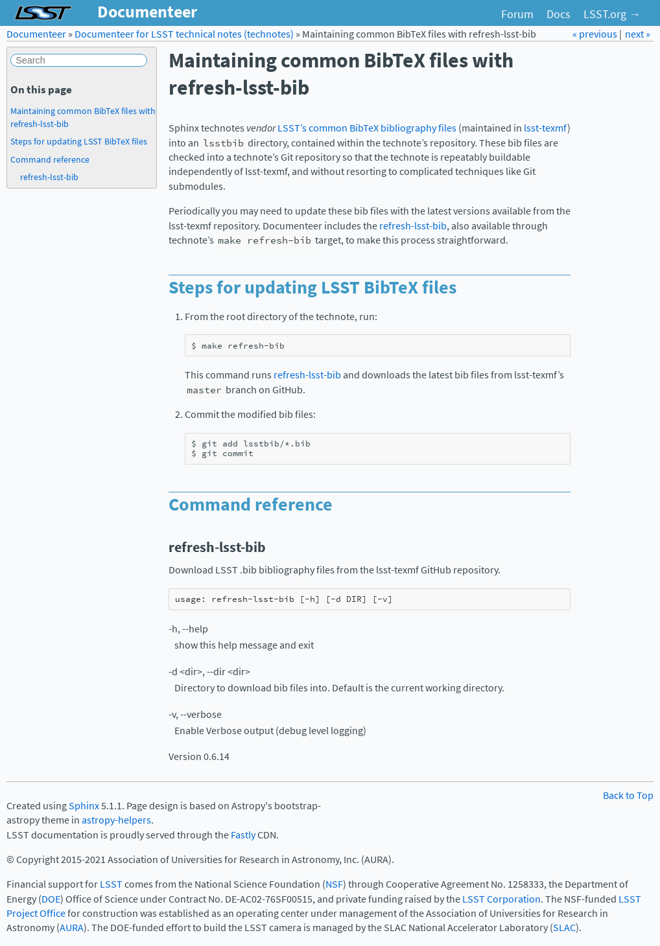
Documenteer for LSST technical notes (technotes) (184, 34)
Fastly (243, 835)
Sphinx (84, 806)
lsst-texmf (545, 128)
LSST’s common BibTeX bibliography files (366, 128)
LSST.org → (612, 14)
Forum (517, 14)
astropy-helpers (116, 820)
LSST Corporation (501, 899)
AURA (72, 927)
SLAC (564, 927)
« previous (595, 34)
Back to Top (628, 795)
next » (637, 34)
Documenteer (36, 34)
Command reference (49, 159)
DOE (50, 899)
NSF (334, 884)
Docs (559, 14)
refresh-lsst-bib (49, 176)
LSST (111, 884)
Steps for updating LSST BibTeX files (78, 141)
